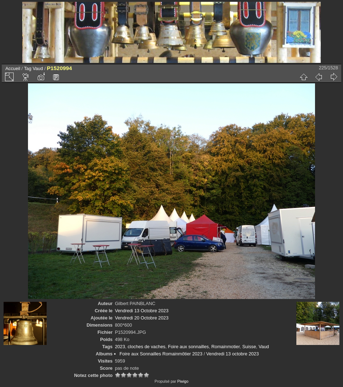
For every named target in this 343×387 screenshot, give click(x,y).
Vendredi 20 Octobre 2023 (141, 318)
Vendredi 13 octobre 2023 (232, 353)
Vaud (38, 68)
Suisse (249, 346)
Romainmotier (225, 346)
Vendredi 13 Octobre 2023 (141, 310)
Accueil (12, 68)
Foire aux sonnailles (188, 346)
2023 (120, 346)
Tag (28, 68)
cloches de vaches (146, 346)
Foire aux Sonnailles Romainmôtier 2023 (160, 353)
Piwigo (182, 381)
